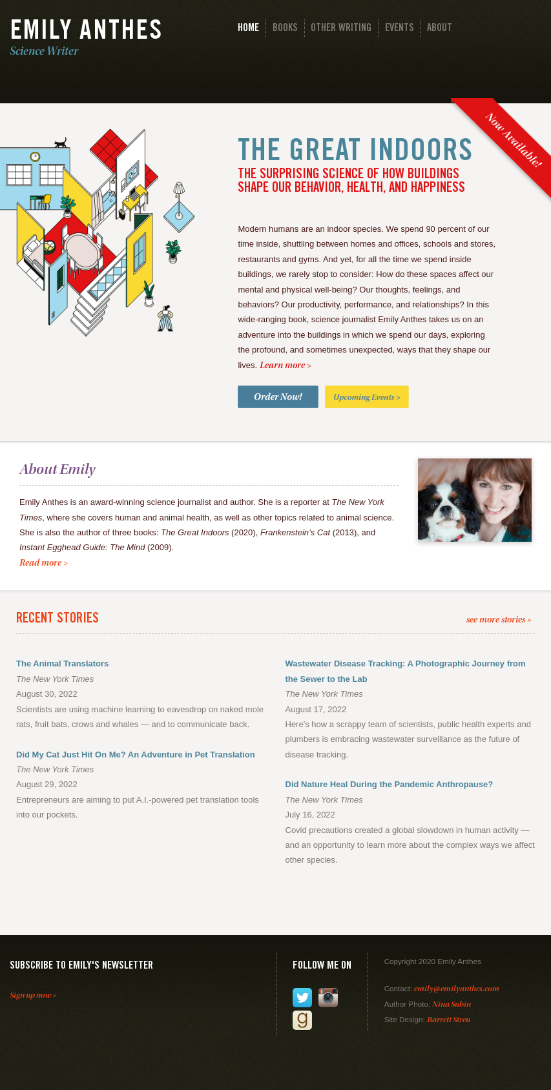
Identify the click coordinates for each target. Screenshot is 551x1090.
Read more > (43, 563)
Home (248, 28)
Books (285, 28)
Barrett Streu (448, 1020)
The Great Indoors (355, 153)
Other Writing (341, 28)
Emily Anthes (86, 32)
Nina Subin (451, 1005)
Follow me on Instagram (328, 997)
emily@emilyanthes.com (456, 989)
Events (399, 28)
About (439, 28)
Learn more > (285, 366)
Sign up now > (33, 996)
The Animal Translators (62, 663)
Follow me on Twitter (302, 997)
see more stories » (499, 620)
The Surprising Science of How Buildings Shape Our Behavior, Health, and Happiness (351, 182)
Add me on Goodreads (302, 1020)
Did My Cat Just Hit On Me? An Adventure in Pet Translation (135, 754)
